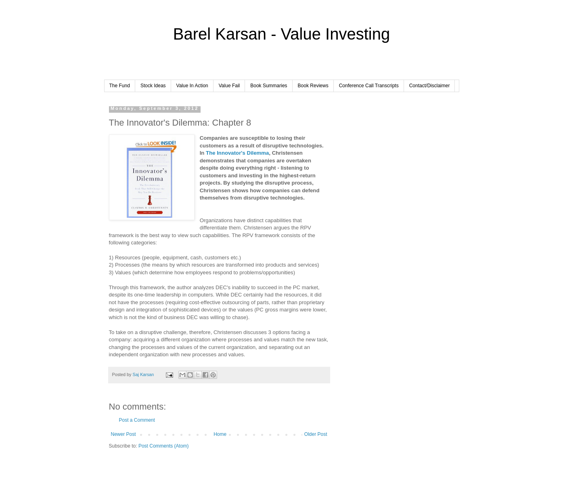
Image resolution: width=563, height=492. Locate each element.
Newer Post (123, 434)
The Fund (119, 85)
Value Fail (229, 85)
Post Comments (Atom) (163, 446)
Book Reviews (313, 85)
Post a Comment (137, 420)
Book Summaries (268, 85)
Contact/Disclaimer (429, 85)
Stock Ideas (153, 85)
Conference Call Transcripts (369, 85)
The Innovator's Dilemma (237, 153)
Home (219, 434)
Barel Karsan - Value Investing (281, 34)
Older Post (315, 434)
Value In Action (192, 85)
